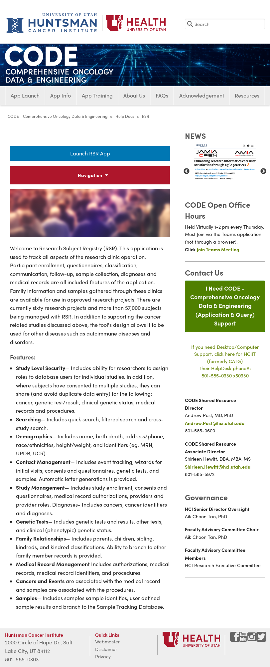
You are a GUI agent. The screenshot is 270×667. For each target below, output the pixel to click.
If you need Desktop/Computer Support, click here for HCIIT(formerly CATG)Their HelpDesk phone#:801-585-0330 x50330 (225, 361)
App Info (60, 95)
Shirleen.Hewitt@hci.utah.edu (217, 466)
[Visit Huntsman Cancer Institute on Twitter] (261, 639)
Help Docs (124, 116)
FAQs (162, 95)
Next (263, 171)
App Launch (25, 95)
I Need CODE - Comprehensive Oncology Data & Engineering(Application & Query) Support (225, 306)
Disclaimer (106, 649)
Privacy (103, 656)
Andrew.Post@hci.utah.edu (214, 423)
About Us (134, 95)
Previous (186, 171)
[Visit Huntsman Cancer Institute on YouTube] (244, 639)
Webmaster (107, 641)
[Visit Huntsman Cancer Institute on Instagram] (252, 639)
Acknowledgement (201, 95)
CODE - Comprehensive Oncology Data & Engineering (57, 116)
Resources (247, 95)
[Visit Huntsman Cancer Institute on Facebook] (235, 639)
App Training (97, 95)
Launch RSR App (90, 153)
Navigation (90, 175)
